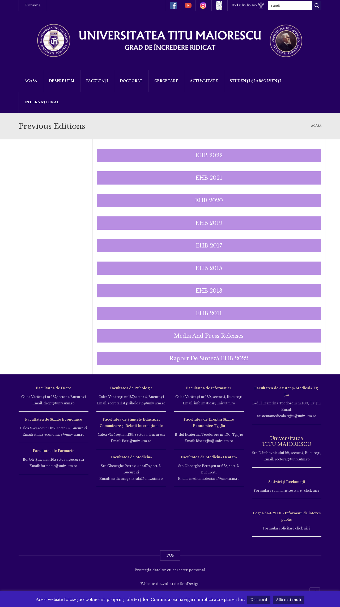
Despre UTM (61, 81)
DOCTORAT (131, 81)
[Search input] (290, 5)
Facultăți (97, 81)
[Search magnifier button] (316, 5)
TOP (170, 555)
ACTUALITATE (204, 81)
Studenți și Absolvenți (256, 81)
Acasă (30, 81)
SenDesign (190, 584)
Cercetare (166, 81)
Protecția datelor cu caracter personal (170, 570)
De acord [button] (258, 599)
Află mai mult (288, 599)
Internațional (41, 102)
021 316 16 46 (248, 5)
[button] (209, 155)
